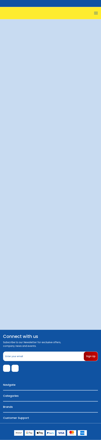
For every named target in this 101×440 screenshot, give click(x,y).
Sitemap (66, 426)
